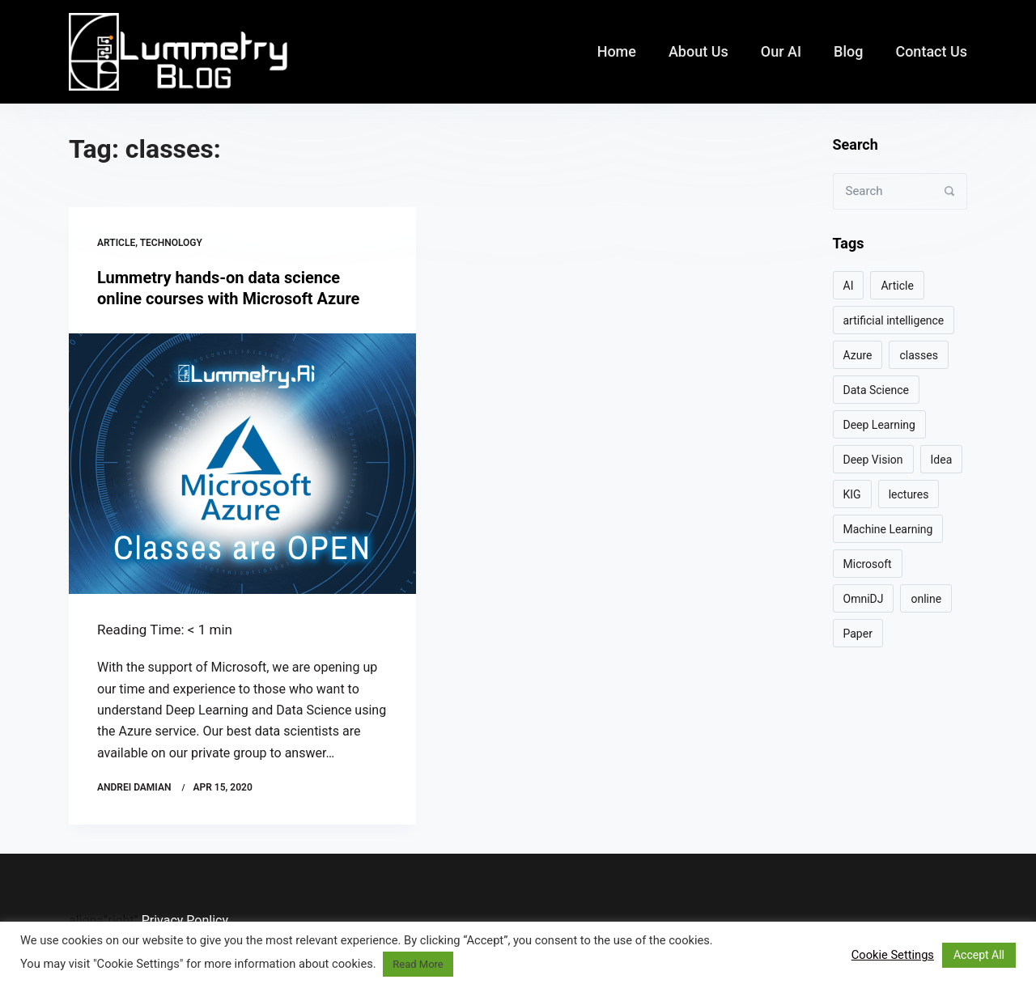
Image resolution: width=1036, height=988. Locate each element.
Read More (418, 964)
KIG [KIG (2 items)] (852, 494)
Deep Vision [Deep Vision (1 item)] (873, 459)
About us (698, 51)
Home (616, 51)
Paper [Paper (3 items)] (858, 633)
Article (116, 242)
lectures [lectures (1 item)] (909, 494)
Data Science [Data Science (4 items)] (876, 390)
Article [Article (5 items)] (897, 285)
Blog (848, 51)
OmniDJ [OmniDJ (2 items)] (863, 598)
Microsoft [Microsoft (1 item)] (867, 564)
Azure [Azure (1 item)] (858, 355)
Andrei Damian (134, 787)
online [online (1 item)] (926, 598)
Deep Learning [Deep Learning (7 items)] (879, 424)
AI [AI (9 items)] (848, 285)
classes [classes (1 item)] (918, 355)
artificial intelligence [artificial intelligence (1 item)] (894, 320)
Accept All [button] (978, 954)
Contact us (931, 51)
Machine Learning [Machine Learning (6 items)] (888, 529)
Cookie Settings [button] (892, 955)
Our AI (781, 51)
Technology (171, 242)
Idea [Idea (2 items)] (942, 459)
